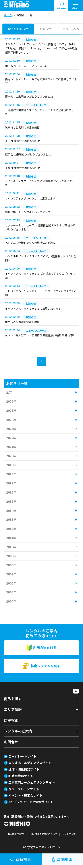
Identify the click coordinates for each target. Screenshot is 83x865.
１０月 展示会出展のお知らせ (22, 167)
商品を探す (13, 698)
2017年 (11, 483)
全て (9, 392)
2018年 (11, 474)
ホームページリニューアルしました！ (27, 66)
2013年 (11, 519)
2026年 (11, 401)
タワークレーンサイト (23, 789)
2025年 (11, 410)
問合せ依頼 (61, 6)
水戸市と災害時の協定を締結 (22, 322)
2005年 (11, 592)
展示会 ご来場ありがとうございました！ (30, 96)
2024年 (11, 419)
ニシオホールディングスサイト (30, 762)
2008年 (11, 565)
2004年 (11, 601)
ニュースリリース (35, 105)
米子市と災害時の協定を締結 (22, 127)
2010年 (11, 547)
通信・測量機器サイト (23, 769)
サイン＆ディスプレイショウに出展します (30, 198)
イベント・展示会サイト (25, 795)
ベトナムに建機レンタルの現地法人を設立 (30, 242)
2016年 (11, 492)
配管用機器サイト (20, 776)
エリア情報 (13, 709)
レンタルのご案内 (18, 731)
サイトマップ (68, 834)
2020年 (11, 456)
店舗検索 (11, 720)
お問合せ (11, 741)
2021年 (11, 447)
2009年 (11, 556)
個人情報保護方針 (16, 834)
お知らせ (45, 29)
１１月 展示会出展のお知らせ (22, 141)
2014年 (11, 510)
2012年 (11, 528)
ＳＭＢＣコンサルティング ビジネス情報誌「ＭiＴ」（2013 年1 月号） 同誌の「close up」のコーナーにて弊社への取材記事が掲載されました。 (41, 48)
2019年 (11, 465)
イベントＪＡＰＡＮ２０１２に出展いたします (33, 308)
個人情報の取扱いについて (44, 834)
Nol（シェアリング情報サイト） (31, 802)
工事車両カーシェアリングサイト (31, 782)
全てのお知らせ (18, 29)
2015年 (11, 501)
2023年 (11, 429)
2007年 (11, 574)
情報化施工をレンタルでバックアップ (27, 212)
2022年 (11, 438)
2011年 (11, 538)
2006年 (11, 583)
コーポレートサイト (22, 756)
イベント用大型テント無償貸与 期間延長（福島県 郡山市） (40, 335)
